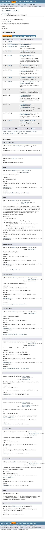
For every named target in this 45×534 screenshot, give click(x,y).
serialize (23, 95)
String (32, 77)
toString (12, 133)
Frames (19, 4)
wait (18, 133)
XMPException (25, 172)
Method (21, 6)
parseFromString (25, 77)
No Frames (24, 4)
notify (35, 131)
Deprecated (25, 1)
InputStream (27, 51)
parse (21, 51)
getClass (22, 131)
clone (4, 131)
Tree (20, 1)
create (22, 41)
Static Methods (17, 36)
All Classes (33, 4)
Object (9, 21)
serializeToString (25, 120)
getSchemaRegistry (25, 44)
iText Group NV (15, 529)
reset (21, 89)
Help (34, 1)
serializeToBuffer (25, 113)
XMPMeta (10, 41)
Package (8, 1)
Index (31, 1)
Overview (2, 1)
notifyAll (6, 133)
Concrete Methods (29, 36)
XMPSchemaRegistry (13, 44)
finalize (15, 131)
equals (10, 131)
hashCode (28, 131)
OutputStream (24, 96)
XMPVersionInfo (12, 46)
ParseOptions (24, 56)
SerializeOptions (25, 107)
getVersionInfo (24, 46)
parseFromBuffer (25, 65)
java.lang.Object (6, 14)
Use (17, 1)
